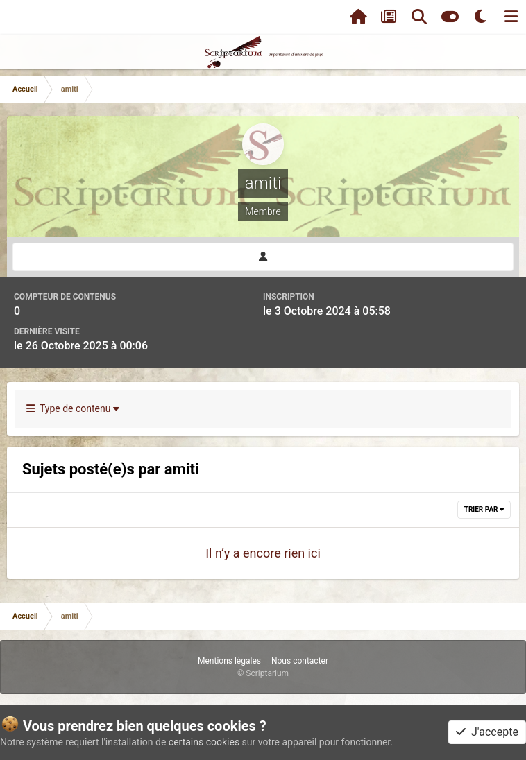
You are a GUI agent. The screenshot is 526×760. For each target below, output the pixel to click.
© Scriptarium (263, 673)
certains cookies (204, 742)
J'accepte (487, 732)
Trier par (484, 509)
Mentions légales (229, 661)
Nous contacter (299, 661)
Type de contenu (72, 408)
